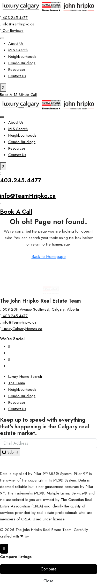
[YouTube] (9, 359)
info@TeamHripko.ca (28, 195)
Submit (9, 452)
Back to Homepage (49, 257)
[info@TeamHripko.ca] (0, 189)
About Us (16, 43)
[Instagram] (9, 346)
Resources (17, 69)
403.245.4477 (20, 180)
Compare (49, 569)
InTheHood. (39, 536)
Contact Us (17, 76)
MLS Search (18, 50)
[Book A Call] (0, 205)
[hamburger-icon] (2, 38)
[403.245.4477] (0, 173)
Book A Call (16, 211)
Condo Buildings (21, 63)
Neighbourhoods (22, 56)
